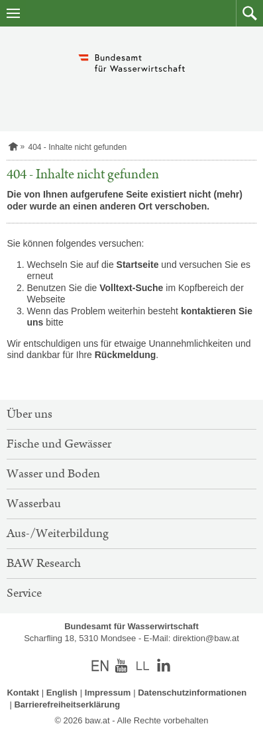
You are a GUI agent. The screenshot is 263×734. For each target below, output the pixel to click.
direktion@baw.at (206, 638)
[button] (249, 13)
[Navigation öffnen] (13, 13)
